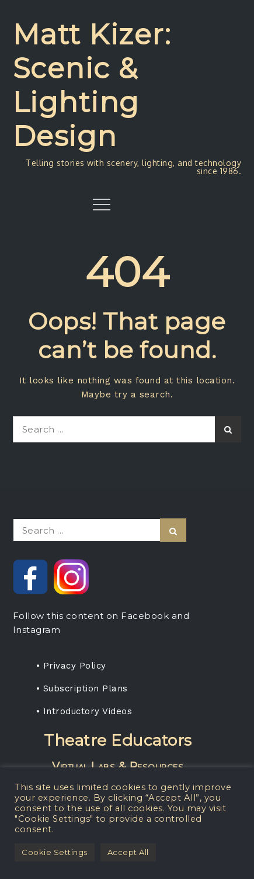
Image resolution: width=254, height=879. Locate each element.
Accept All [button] (128, 852)
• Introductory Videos (84, 711)
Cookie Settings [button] (55, 852)
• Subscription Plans (82, 688)
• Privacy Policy (71, 665)
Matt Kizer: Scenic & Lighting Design (92, 85)
